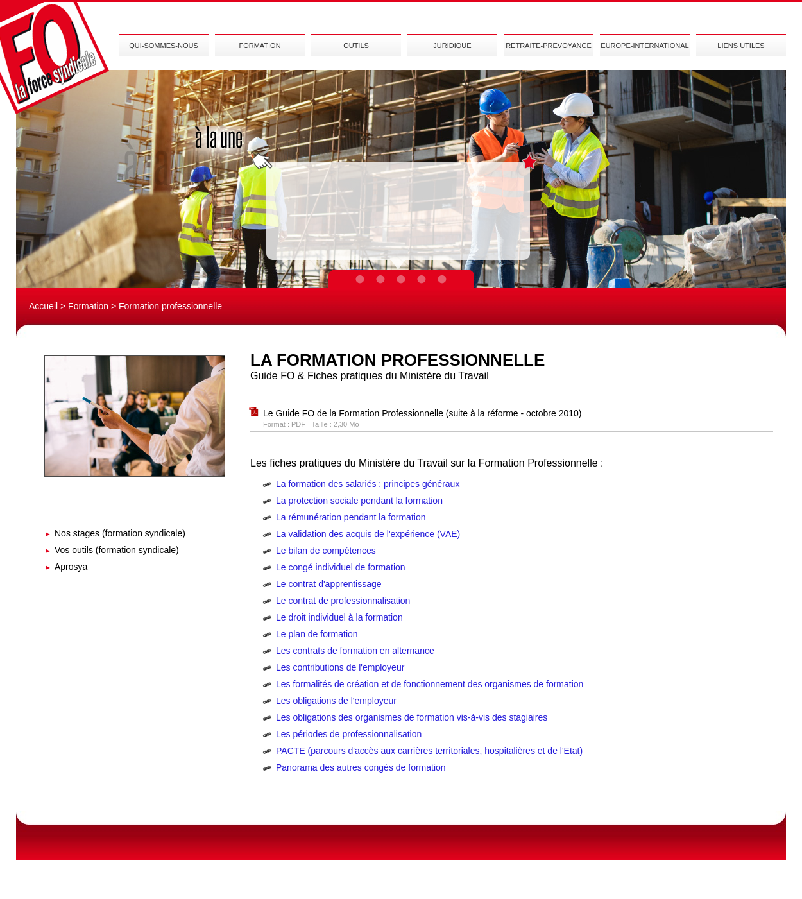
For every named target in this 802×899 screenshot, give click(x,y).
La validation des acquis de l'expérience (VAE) (368, 534)
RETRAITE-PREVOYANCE (549, 45)
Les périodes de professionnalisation (349, 734)
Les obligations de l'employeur (336, 701)
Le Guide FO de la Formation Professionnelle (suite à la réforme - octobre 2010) (422, 413)
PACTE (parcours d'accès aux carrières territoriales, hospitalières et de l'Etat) (429, 751)
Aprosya (71, 566)
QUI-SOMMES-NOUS (163, 45)
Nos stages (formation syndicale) (120, 533)
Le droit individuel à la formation (339, 617)
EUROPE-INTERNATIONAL (644, 45)
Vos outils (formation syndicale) (117, 550)
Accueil (43, 306)
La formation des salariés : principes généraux (367, 484)
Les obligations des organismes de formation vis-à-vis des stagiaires (411, 717)
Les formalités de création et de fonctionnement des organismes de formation (429, 684)
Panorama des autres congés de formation (361, 767)
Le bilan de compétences (326, 550)
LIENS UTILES (740, 45)
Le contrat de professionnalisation (343, 600)
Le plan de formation (317, 634)
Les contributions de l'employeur (340, 667)
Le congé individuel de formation (340, 567)
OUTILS (356, 45)
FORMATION (259, 45)
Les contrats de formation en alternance (355, 651)
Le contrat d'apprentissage (329, 584)
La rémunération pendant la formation (350, 517)
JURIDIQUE (452, 45)
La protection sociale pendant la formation (359, 500)
